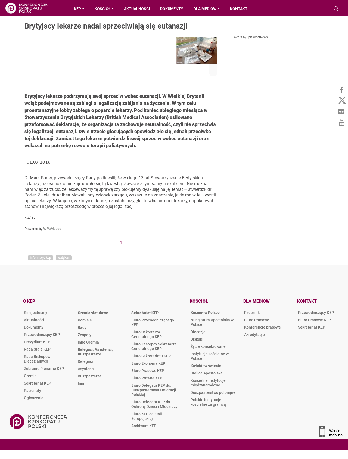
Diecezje (198, 332)
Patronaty (32, 390)
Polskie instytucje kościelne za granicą (208, 402)
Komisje (85, 320)
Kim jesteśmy (35, 312)
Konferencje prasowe (262, 327)
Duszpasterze (89, 376)
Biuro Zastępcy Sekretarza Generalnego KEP (154, 346)
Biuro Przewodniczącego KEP (152, 322)
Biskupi (197, 339)
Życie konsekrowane (208, 346)
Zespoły (84, 335)
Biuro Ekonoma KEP (148, 363)
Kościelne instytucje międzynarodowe (208, 382)
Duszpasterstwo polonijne (213, 392)
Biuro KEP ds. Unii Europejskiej (146, 416)
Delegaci (85, 361)
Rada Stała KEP (37, 349)
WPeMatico (52, 229)
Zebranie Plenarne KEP (44, 368)
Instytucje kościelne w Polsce (210, 356)
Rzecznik (252, 312)
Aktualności (34, 320)
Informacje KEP (40, 258)
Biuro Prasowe (256, 320)
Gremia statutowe (93, 313)
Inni (81, 383)
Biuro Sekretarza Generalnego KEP (146, 334)
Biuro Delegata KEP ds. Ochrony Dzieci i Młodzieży (154, 404)
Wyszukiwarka (336, 9)
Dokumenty (34, 327)
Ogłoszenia (34, 398)
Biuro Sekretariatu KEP (151, 356)
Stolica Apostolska (207, 373)
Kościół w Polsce (205, 312)
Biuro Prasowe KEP (147, 371)
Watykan (64, 258)
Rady (82, 327)
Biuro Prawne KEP (146, 378)
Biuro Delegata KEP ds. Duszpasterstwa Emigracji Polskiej (153, 390)
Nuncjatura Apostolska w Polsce (212, 322)
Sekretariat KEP (37, 383)
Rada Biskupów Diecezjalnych (37, 358)
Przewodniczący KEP (42, 334)
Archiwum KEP (143, 426)
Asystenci (86, 369)
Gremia (30, 376)
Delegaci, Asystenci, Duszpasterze (95, 351)
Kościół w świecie (206, 366)
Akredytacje (254, 334)
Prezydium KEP (37, 342)
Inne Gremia (88, 342)
